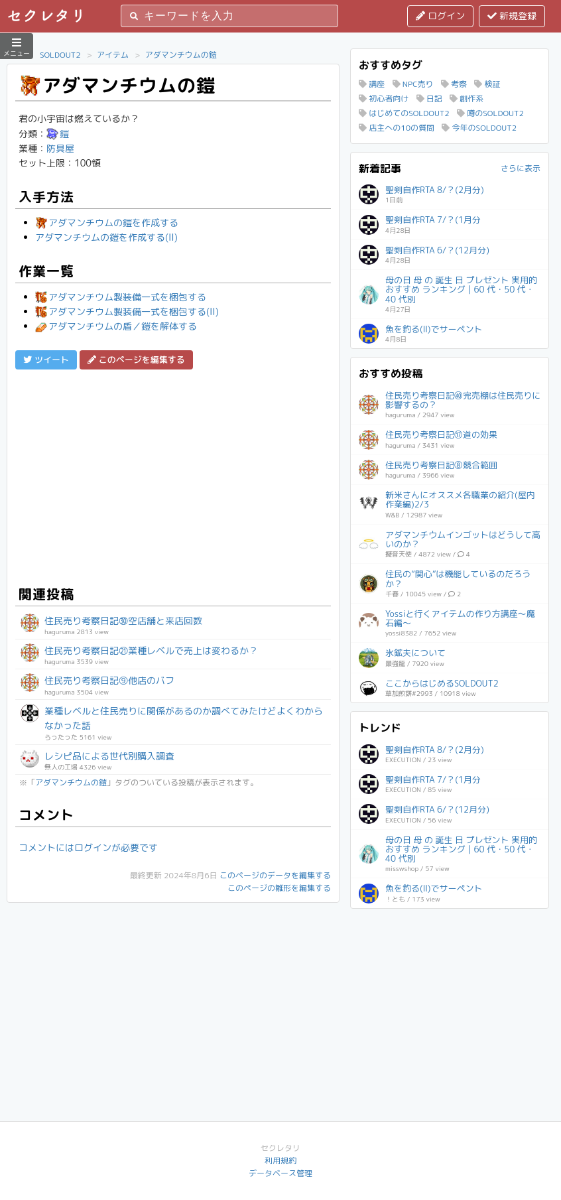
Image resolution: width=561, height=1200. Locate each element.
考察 (454, 84)
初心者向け (383, 98)
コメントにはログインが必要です (88, 847)
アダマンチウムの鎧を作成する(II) (106, 237)
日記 (429, 98)
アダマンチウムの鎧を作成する (106, 222)
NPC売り (413, 84)
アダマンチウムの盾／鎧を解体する (116, 326)
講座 (372, 84)
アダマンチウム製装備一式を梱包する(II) (127, 311)
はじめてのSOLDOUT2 (404, 113)
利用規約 (280, 1160)
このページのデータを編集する (275, 875)
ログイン (440, 15)
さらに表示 (520, 168)
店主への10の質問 (396, 127)
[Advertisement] (173, 475)
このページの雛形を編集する (279, 888)
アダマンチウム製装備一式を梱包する (120, 297)
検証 (487, 84)
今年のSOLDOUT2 (479, 127)
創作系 (466, 98)
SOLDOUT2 (60, 54)
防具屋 (60, 148)
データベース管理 (280, 1173)
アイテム (113, 54)
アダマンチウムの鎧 (181, 54)
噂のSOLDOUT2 (490, 113)
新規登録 (511, 15)
